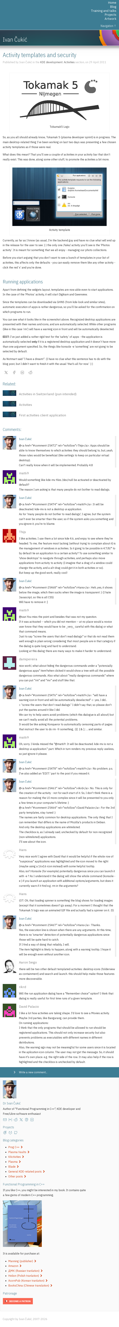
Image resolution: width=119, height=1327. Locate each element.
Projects (110, 15)
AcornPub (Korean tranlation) (28, 1280)
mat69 (24, 473)
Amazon (14, 1266)
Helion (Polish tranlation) (25, 1275)
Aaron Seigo (28, 962)
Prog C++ (15, 1147)
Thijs (22, 532)
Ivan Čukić (25, 439)
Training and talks (103, 11)
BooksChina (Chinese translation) (30, 1285)
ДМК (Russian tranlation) (25, 1270)
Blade (13, 1166)
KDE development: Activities (57, 62)
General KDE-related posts (26, 1171)
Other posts (17, 1176)
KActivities (16, 1156)
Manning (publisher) (22, 1261)
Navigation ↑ (108, 26)
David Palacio (29, 1006)
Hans (23, 850)
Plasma (14, 1161)
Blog (113, 7)
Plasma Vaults (18, 1152)
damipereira (28, 659)
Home (112, 3)
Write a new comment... (33, 1072)
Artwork (110, 19)
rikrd (22, 987)
